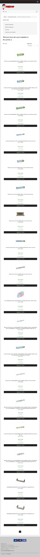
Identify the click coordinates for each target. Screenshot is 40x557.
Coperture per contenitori (10, 32)
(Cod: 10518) (20, 83)
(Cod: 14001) (20, 242)
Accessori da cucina (12, 16)
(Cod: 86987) (20, 56)
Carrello (5, 11)
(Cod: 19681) (20, 482)
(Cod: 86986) (20, 375)
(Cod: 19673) (20, 323)
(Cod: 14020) (20, 136)
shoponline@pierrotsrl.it (9, 550)
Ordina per (29, 43)
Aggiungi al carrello (20, 72)
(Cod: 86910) (20, 189)
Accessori (7, 29)
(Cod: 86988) (20, 109)
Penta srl (9, 553)
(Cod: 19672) (20, 403)
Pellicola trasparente (9, 27)
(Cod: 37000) (20, 296)
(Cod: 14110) (20, 429)
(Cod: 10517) (20, 349)
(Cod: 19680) (20, 509)
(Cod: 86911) (20, 269)
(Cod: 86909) (20, 216)
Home (5, 16)
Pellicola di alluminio (9, 24)
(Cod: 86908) (20, 162)
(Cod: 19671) (20, 456)
